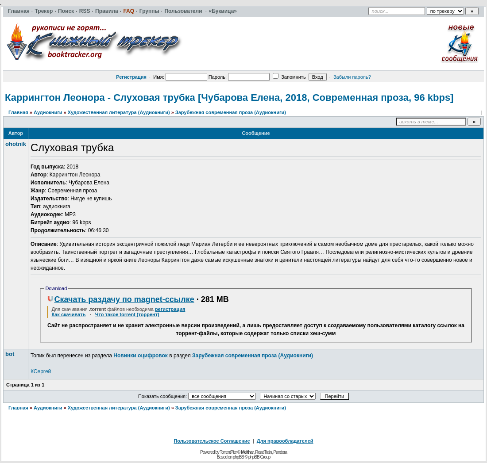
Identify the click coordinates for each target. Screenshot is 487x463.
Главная (18, 112)
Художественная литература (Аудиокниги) (119, 112)
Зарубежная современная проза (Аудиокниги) (230, 112)
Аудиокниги (48, 112)
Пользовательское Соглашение (212, 441)
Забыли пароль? (352, 77)
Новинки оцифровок (140, 355)
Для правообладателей (285, 441)
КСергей (41, 371)
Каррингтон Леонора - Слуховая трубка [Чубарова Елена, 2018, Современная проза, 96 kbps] (229, 97)
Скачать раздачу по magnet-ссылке (120, 299)
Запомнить (289, 77)
